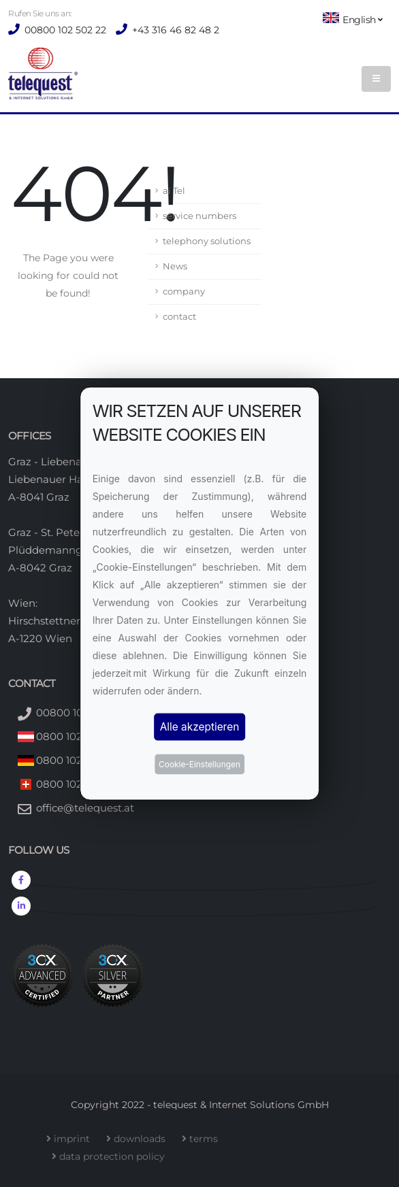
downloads (142, 1138)
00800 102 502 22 (64, 30)
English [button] (352, 19)
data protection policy (114, 1156)
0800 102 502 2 (74, 760)
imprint (74, 1138)
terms (206, 1138)
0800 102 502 (69, 736)
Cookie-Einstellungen (199, 764)
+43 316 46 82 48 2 (174, 30)
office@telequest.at (85, 807)
